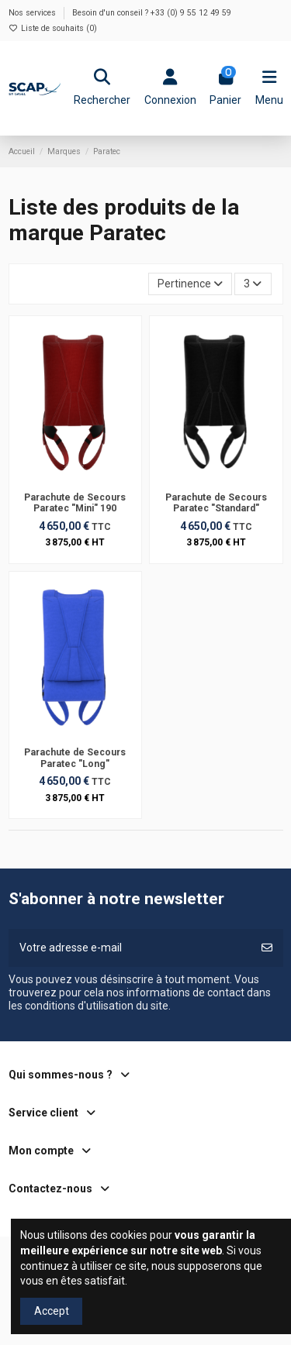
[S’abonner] (267, 948)
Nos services (33, 13)
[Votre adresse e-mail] (130, 948)
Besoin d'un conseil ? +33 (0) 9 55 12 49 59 (151, 13)
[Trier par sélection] (190, 284)
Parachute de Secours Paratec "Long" (75, 758)
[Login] (170, 88)
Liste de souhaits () (53, 28)
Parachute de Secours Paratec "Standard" (216, 503)
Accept (51, 1311)
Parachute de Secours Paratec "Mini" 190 (75, 503)
